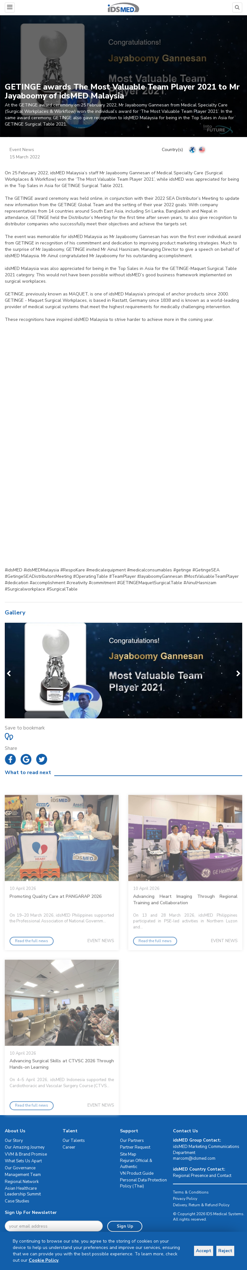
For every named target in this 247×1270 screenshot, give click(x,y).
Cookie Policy (69, 1260)
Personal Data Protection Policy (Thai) (143, 1183)
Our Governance (20, 1168)
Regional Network (22, 1182)
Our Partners (132, 1140)
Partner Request (135, 1147)
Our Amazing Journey (25, 1147)
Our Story (14, 1140)
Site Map (128, 1154)
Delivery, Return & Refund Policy (201, 1205)
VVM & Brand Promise (26, 1154)
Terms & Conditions (191, 1192)
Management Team (23, 1175)
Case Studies (17, 1201)
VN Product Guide (136, 1174)
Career (69, 1147)
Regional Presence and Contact (202, 1176)
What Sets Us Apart (23, 1161)
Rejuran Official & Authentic (136, 1164)
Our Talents (74, 1140)
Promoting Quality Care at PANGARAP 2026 (55, 917)
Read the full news (31, 961)
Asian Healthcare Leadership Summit (23, 1191)
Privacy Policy (185, 1198)
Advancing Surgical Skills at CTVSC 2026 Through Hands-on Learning (62, 1085)
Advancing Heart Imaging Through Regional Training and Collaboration (185, 920)
